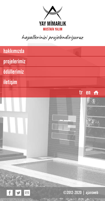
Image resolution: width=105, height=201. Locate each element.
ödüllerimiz (13, 71)
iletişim (10, 81)
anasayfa (96, 92)
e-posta (27, 192)
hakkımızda (13, 50)
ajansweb (92, 192)
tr (81, 92)
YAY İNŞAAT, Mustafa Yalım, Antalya (52, 18)
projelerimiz (14, 61)
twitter (18, 192)
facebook (10, 192)
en (88, 92)
